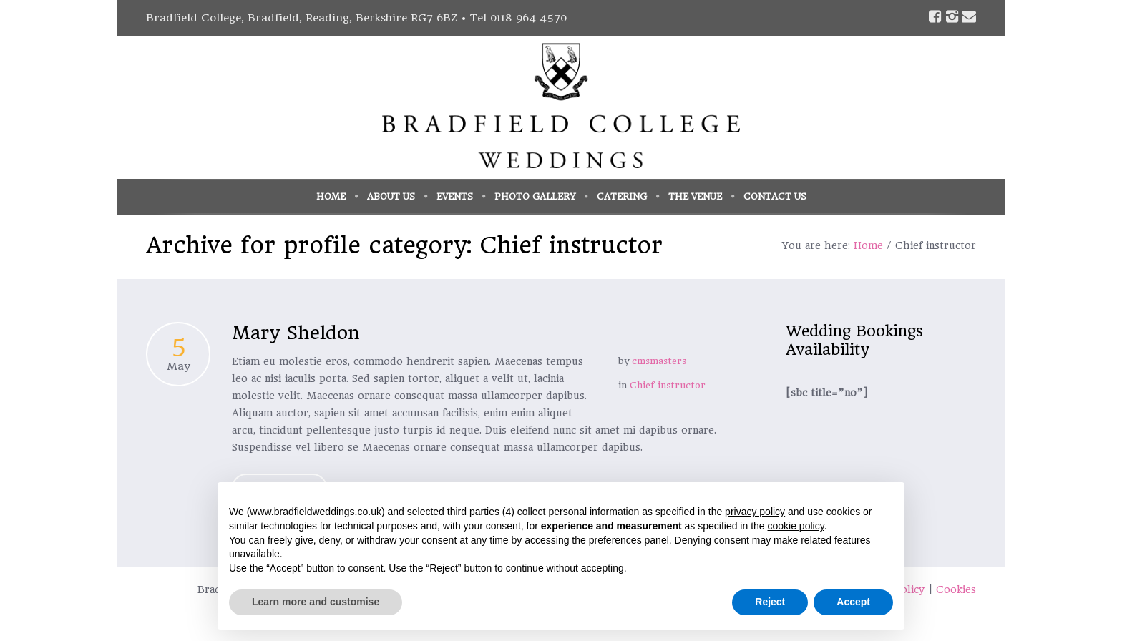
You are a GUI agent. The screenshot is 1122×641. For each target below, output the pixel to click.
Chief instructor (668, 385)
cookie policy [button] (796, 526)
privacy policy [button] (755, 511)
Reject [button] (770, 601)
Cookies (956, 589)
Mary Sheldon (295, 332)
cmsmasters (659, 361)
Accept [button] (853, 601)
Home (868, 245)
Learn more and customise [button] (315, 601)
